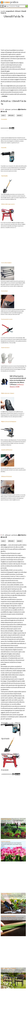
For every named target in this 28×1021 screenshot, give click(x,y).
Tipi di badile (4, 175)
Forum (6, 6)
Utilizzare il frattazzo (6, 476)
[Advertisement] (14, 33)
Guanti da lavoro (5, 347)
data (3, 111)
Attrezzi (17, 11)
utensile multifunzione (6, 449)
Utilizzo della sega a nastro (8, 204)
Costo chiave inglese (6, 262)
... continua (4, 96)
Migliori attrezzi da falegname (8, 421)
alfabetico (23, 109)
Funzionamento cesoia (6, 319)
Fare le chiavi (4, 291)
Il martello (3, 147)
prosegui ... (4, 545)
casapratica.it (10, 11)
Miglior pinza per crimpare (7, 393)
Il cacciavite (4, 119)
